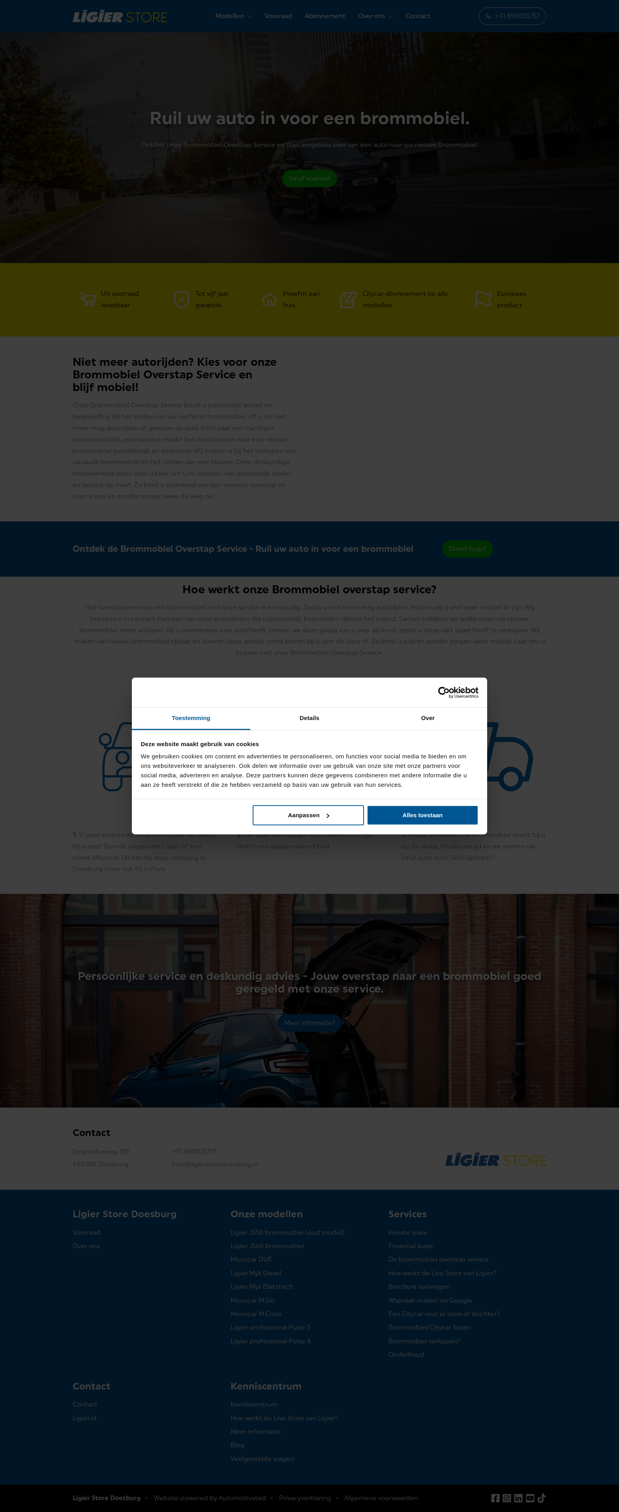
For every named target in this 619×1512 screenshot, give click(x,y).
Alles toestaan (423, 815)
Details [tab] (309, 718)
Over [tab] (428, 718)
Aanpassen (308, 815)
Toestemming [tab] (191, 718)
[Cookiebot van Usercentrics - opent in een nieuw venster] (443, 692)
